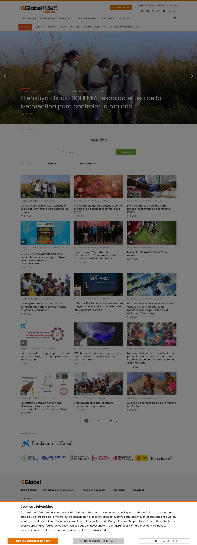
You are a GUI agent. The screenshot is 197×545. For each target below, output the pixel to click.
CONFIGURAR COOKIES (164, 541)
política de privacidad (92, 530)
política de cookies (54, 530)
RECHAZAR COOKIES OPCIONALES (98, 541)
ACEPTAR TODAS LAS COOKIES (32, 541)
